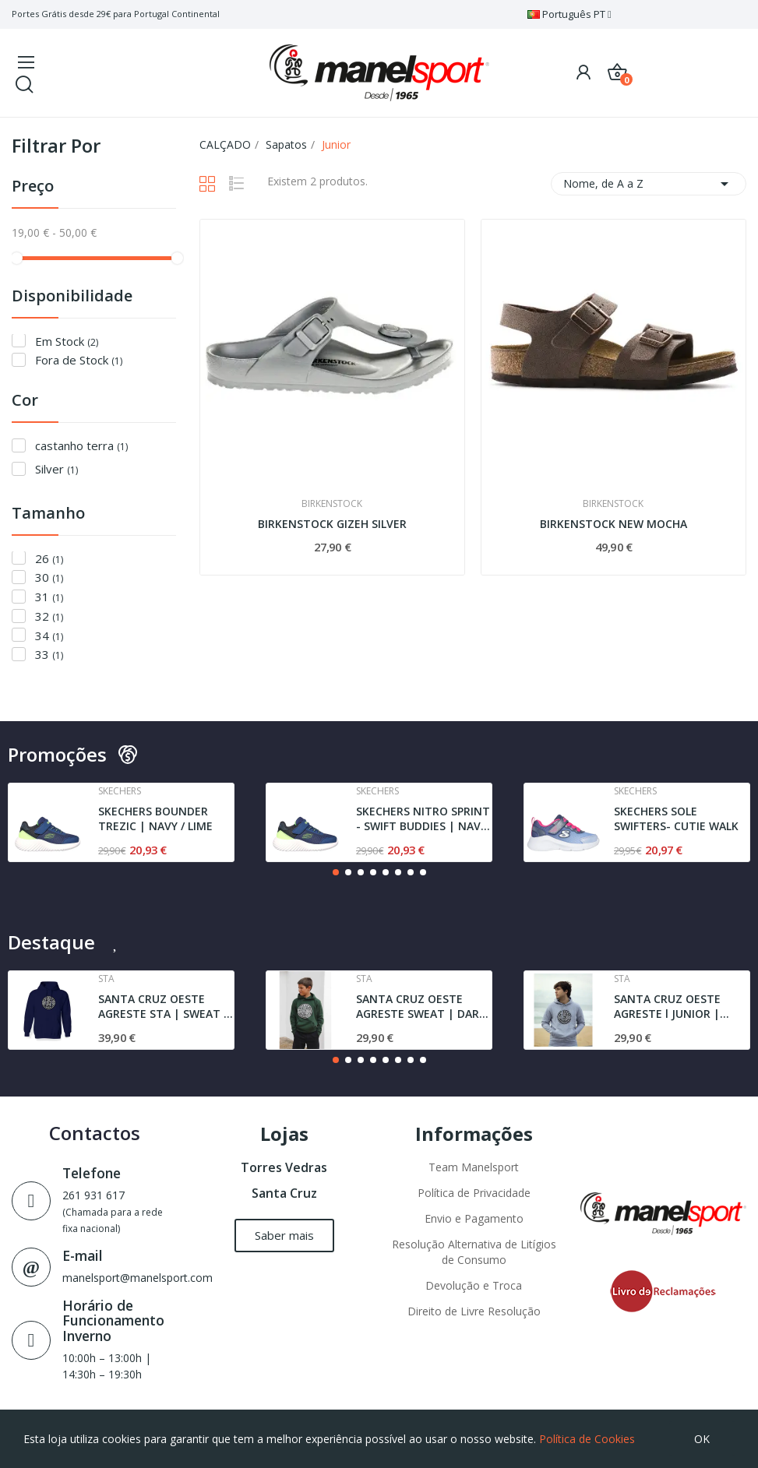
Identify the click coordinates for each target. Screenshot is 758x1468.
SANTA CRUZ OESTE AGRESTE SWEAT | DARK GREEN (421, 1006)
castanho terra (81, 445)
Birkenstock (331, 504)
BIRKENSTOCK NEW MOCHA (613, 523)
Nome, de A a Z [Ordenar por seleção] (648, 183)
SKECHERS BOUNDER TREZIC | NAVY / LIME (155, 819)
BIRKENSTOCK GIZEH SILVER (332, 523)
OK (702, 1438)
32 (49, 616)
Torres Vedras (284, 1167)
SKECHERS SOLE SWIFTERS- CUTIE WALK (676, 819)
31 (49, 597)
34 (49, 635)
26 (49, 558)
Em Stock (66, 341)
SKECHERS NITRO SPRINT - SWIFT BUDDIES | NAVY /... (423, 819)
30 (49, 577)
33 (49, 654)
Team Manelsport (473, 1167)
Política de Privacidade (474, 1192)
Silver (56, 469)
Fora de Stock (78, 360)
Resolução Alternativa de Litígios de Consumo (474, 1252)
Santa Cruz (284, 1193)
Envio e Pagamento (474, 1218)
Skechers (119, 791)
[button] (336, 872)
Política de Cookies (587, 1438)
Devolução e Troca (473, 1285)
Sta (106, 979)
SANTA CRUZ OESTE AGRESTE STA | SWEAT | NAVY (164, 1006)
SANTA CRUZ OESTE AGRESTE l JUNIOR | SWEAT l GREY (667, 1006)
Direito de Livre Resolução (474, 1311)
